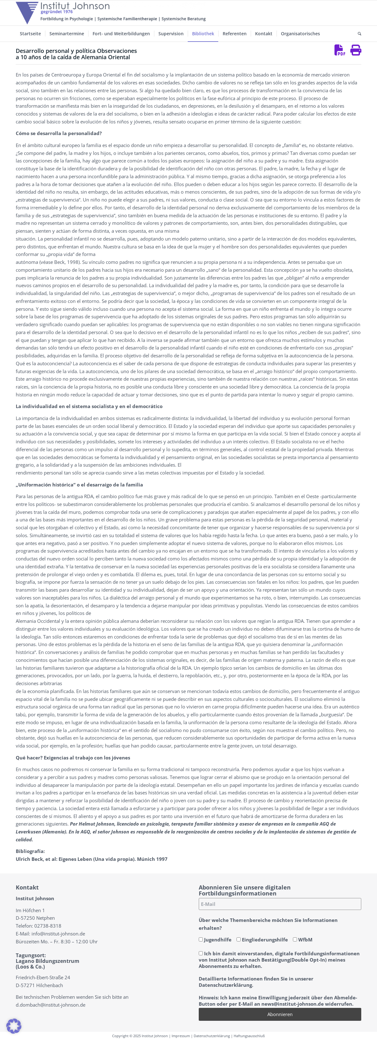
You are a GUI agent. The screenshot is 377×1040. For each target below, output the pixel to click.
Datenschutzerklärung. (226, 985)
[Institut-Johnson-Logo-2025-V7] (111, 13)
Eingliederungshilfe (262, 939)
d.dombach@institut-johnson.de (50, 1005)
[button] (14, 1026)
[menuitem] (30, 34)
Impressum (181, 1035)
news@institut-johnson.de (292, 1004)
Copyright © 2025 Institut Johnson (140, 1035)
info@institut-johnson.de (58, 933)
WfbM (302, 939)
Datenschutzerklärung (212, 1035)
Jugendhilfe (215, 939)
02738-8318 (47, 926)
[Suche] (357, 34)
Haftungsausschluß (249, 1035)
